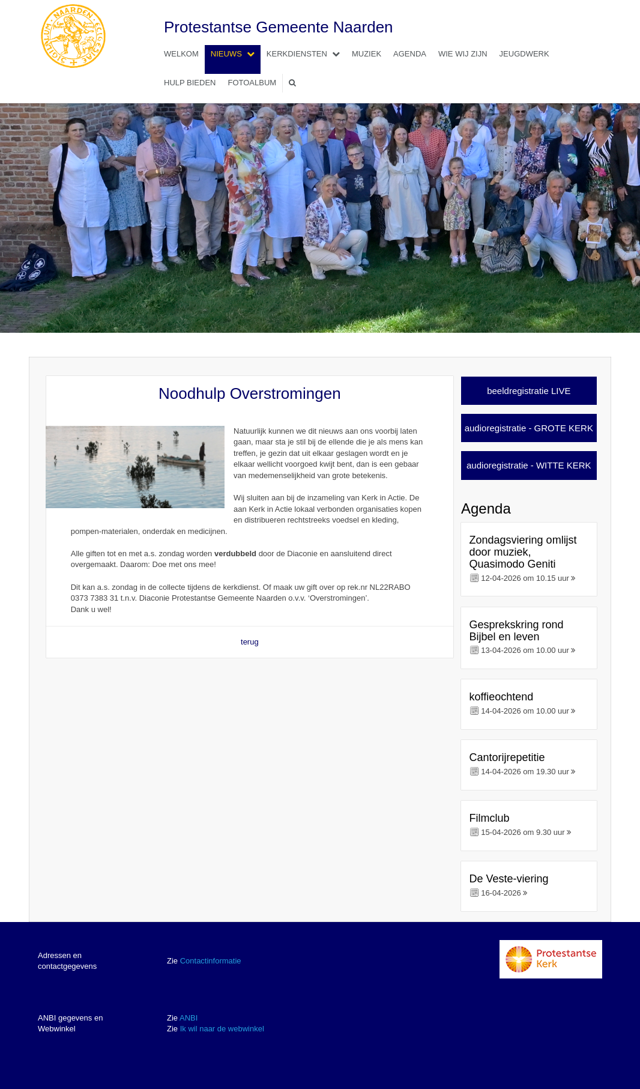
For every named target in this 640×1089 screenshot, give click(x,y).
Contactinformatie (210, 960)
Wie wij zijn (463, 53)
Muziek (366, 53)
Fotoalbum (252, 82)
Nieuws (236, 53)
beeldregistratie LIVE (528, 391)
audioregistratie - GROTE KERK (529, 428)
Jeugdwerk (524, 53)
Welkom (181, 53)
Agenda (409, 53)
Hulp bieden (190, 82)
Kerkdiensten (306, 53)
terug (250, 641)
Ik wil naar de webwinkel (222, 1028)
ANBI (189, 1017)
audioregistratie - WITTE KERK (528, 465)
